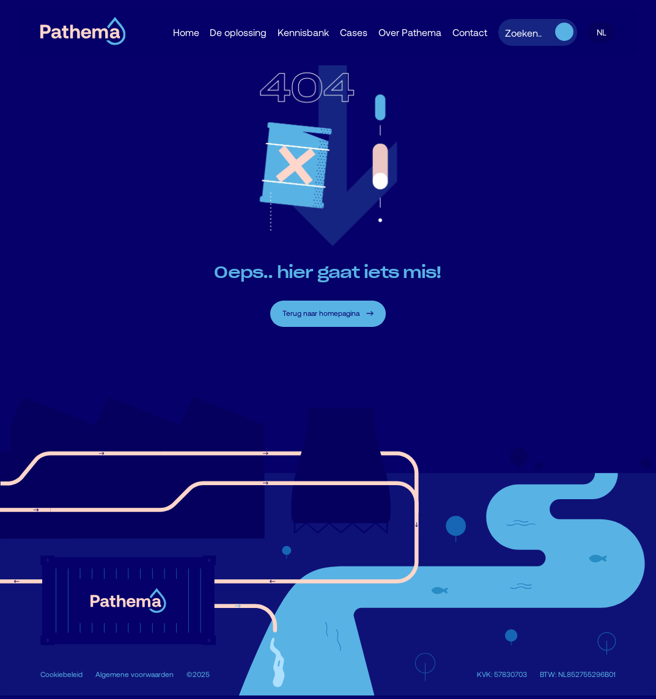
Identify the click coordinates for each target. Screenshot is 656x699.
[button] (602, 32)
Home (186, 32)
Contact (469, 32)
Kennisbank (303, 32)
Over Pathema (409, 32)
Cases (353, 32)
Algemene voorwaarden (134, 674)
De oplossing (238, 32)
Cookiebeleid (61, 674)
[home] (82, 32)
